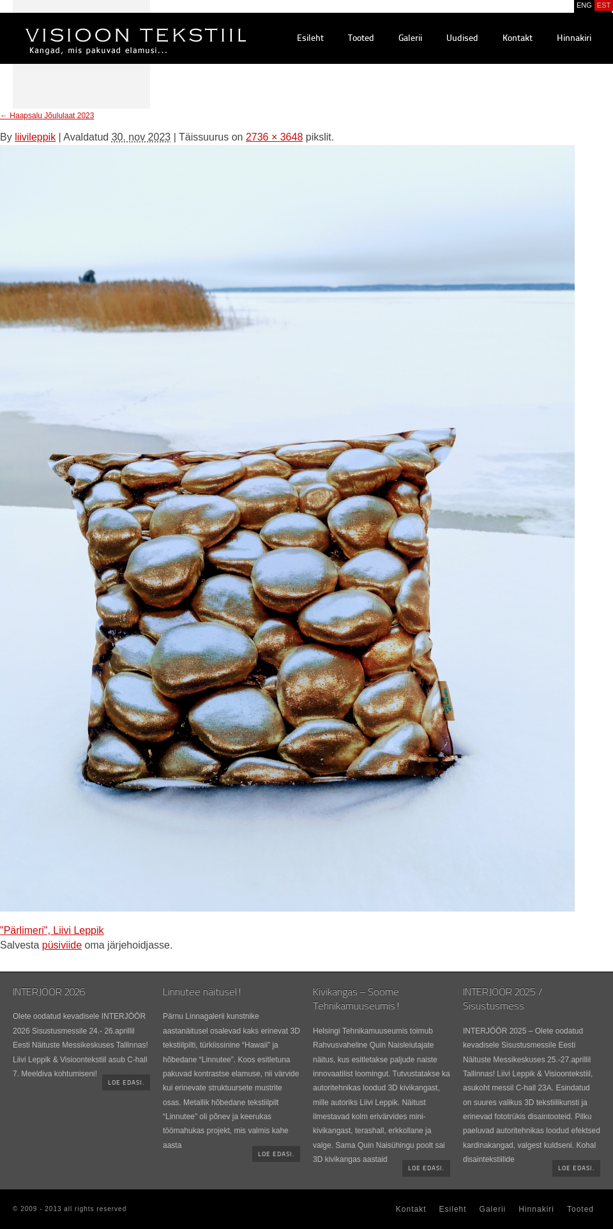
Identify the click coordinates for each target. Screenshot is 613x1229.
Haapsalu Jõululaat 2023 (47, 115)
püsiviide (62, 945)
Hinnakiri (574, 38)
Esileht (310, 38)
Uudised (462, 38)
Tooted (361, 38)
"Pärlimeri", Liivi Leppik (52, 930)
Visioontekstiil (107, 26)
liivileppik (35, 137)
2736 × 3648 (274, 137)
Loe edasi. (126, 1083)
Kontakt (518, 38)
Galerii (410, 38)
